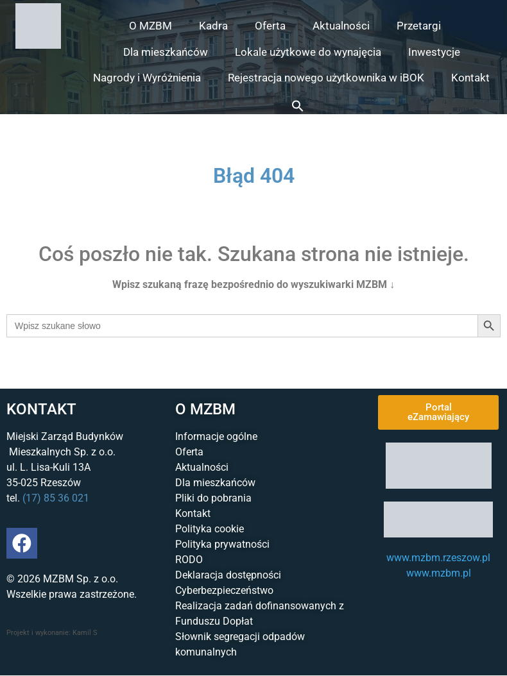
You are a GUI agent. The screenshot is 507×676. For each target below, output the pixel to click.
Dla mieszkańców (165, 52)
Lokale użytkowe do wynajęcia (308, 52)
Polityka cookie (209, 529)
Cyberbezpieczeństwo (224, 590)
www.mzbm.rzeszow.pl (438, 558)
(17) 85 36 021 (55, 498)
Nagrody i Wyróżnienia (147, 77)
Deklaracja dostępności (228, 575)
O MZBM (150, 25)
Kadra (213, 25)
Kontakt (470, 77)
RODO (189, 559)
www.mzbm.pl (438, 573)
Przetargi (419, 25)
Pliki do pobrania (213, 498)
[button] (298, 106)
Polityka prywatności (222, 544)
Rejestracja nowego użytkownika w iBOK (326, 77)
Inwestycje (434, 52)
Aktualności (341, 25)
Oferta (270, 25)
